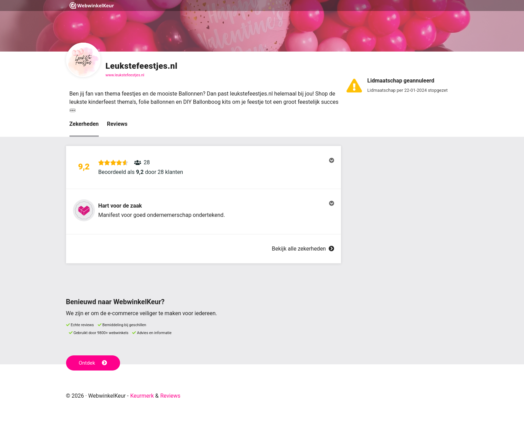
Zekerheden (84, 124)
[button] (203, 167)
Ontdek (93, 363)
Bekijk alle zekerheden (303, 248)
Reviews (117, 124)
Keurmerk (142, 396)
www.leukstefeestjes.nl (125, 75)
